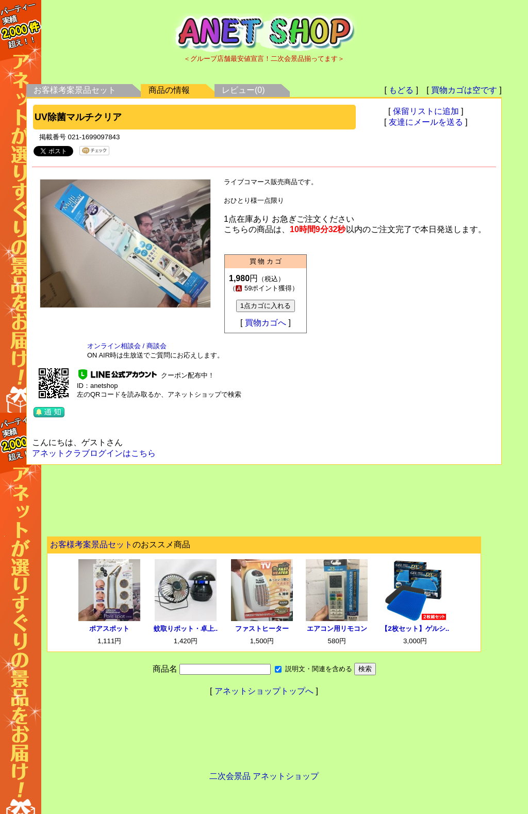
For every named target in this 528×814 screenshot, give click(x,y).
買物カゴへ (265, 322)
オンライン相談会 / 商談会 (127, 346)
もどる (401, 90)
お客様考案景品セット (75, 90)
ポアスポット (109, 628)
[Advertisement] (264, 503)
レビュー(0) (243, 90)
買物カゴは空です (464, 90)
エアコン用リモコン (337, 628)
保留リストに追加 (426, 111)
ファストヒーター (262, 628)
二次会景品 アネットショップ (264, 776)
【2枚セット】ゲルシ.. (415, 628)
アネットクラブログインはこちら (94, 453)
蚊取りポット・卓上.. (186, 628)
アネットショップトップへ (264, 691)
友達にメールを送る (426, 122)
